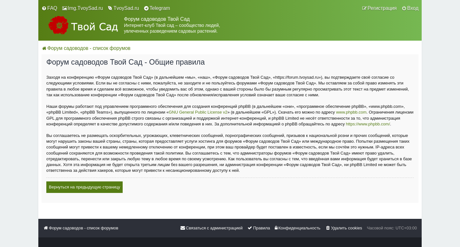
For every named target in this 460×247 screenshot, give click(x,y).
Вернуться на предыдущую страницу (84, 187)
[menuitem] (49, 8)
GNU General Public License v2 (198, 112)
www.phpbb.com (351, 112)
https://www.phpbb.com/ (368, 124)
